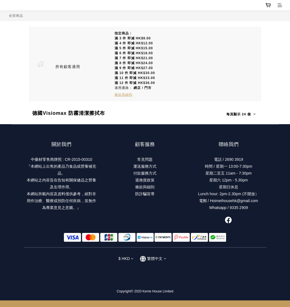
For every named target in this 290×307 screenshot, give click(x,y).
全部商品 (16, 16)
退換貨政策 (145, 180)
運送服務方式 (144, 166)
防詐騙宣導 (145, 194)
